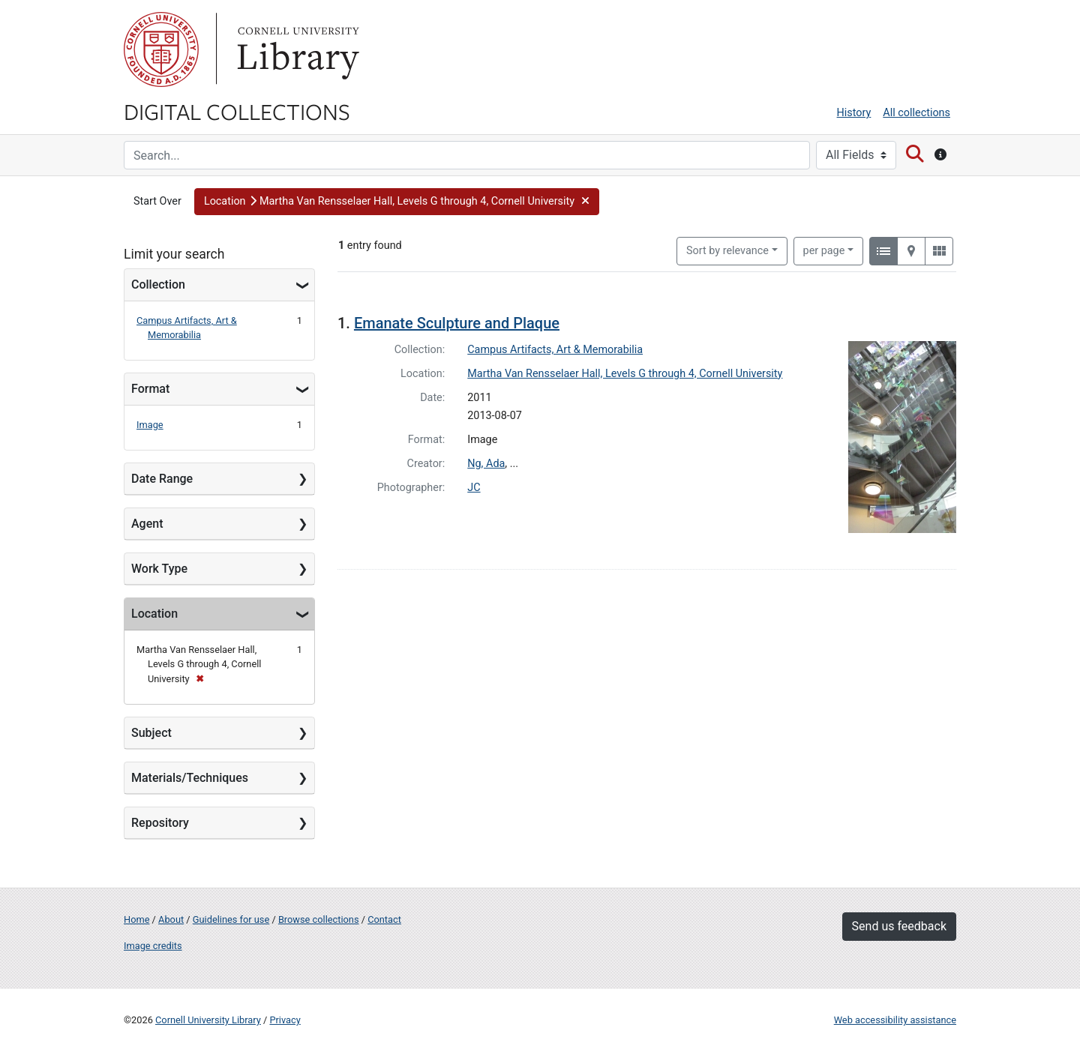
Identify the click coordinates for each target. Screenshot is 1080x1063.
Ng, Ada (486, 463)
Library (296, 49)
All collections (916, 112)
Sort (727, 250)
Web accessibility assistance (895, 1020)
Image (150, 424)
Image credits (153, 945)
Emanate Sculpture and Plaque (457, 323)
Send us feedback (899, 926)
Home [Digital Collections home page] (136, 919)
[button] (396, 201)
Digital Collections (237, 111)
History (854, 112)
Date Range (162, 479)
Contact (384, 919)
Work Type (159, 568)
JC (473, 487)
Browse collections (318, 919)
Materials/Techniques (189, 778)
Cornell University (161, 49)
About (171, 919)
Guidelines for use (231, 919)
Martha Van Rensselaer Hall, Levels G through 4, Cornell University (624, 373)
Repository (160, 823)
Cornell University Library (208, 1020)
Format (150, 389)
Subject (151, 733)
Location (154, 613)
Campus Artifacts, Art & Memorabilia (555, 349)
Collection (158, 284)
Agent (147, 524)
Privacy (284, 1020)
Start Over (158, 201)
